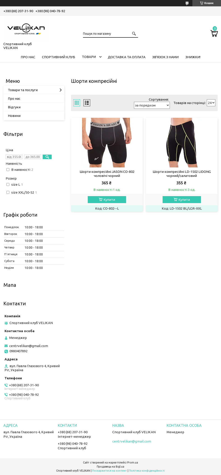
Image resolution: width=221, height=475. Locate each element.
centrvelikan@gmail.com (28, 346)
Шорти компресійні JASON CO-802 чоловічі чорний (107, 174)
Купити (109, 200)
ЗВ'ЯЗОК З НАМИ (165, 57)
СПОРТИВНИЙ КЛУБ (58, 57)
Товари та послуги (23, 90)
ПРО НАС (28, 57)
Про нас (14, 98)
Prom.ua (132, 462)
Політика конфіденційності (147, 470)
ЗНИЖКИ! (192, 57)
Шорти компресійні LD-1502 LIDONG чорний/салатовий (182, 174)
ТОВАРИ (89, 57)
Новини (14, 116)
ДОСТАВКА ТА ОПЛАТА (126, 57)
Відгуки (14, 107)
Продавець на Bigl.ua (110, 466)
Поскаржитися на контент (109, 470)
